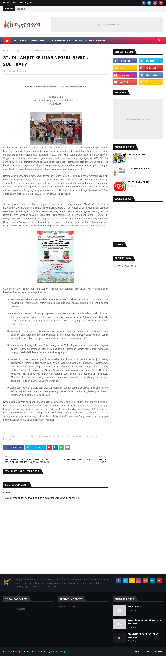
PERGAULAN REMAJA (138, 154)
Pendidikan (78, 436)
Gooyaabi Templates (60, 651)
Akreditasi (14, 436)
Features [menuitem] (18, 40)
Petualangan (91, 436)
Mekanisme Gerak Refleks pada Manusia (144, 622)
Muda (68, 436)
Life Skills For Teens (138, 168)
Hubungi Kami (26, 2)
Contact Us (158, 651)
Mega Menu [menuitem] (37, 40)
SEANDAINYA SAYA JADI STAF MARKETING (143, 636)
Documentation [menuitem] (58, 40)
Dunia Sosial (42, 436)
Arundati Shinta (28, 436)
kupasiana (10, 71)
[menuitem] (7, 40)
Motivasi (60, 436)
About (146, 651)
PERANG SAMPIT (136, 606)
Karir (52, 436)
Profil (14, 2)
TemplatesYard (28, 651)
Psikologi (15, 50)
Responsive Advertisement (107, 24)
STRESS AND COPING (138, 182)
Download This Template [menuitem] (90, 40)
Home (6, 2)
